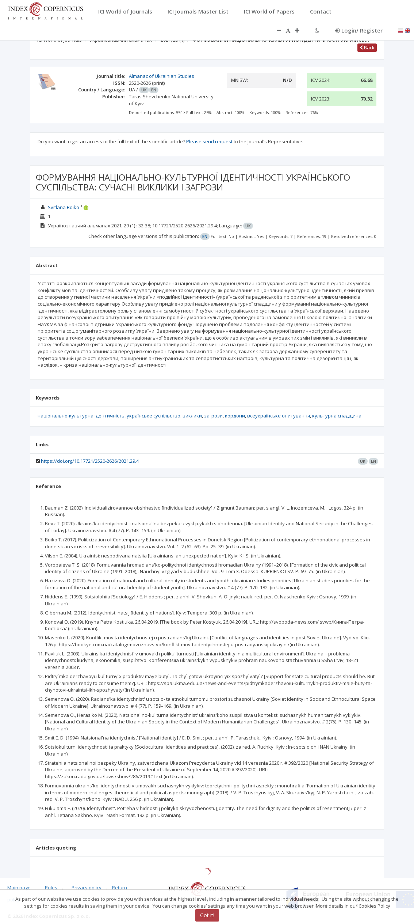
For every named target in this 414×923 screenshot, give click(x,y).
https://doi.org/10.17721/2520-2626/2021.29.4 (90, 461)
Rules (51, 887)
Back (367, 47)
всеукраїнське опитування (278, 415)
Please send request (209, 141)
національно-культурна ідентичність (81, 415)
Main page (19, 887)
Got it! (207, 915)
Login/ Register (359, 30)
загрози (213, 415)
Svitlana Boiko (63, 207)
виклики (192, 415)
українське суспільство (153, 415)
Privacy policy (86, 887)
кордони (235, 415)
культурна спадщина (336, 415)
